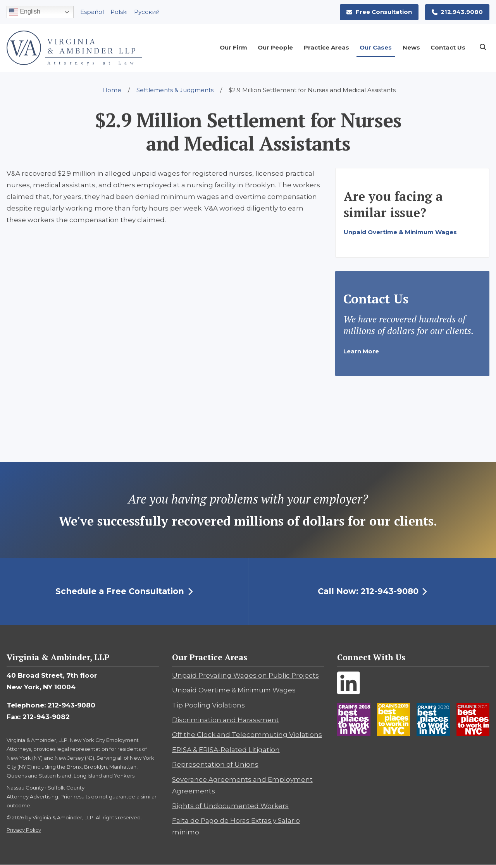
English (24, 12)
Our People (275, 47)
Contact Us (448, 47)
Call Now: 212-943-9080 (372, 591)
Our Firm (233, 47)
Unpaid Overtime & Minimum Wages (400, 232)
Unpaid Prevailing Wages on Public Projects (245, 675)
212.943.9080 (457, 11)
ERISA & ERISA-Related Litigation (226, 750)
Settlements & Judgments (175, 90)
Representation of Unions (215, 764)
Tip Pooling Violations (208, 705)
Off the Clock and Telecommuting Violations (247, 734)
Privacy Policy (24, 830)
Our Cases (376, 47)
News (411, 47)
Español (92, 11)
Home (111, 90)
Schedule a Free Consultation (124, 591)
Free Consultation (379, 11)
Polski (118, 11)
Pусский (147, 11)
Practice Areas (326, 47)
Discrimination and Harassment (225, 720)
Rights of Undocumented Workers (230, 806)
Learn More (361, 351)
